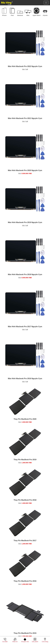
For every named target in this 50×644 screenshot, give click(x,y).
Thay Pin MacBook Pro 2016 (25, 581)
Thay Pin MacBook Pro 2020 (25, 419)
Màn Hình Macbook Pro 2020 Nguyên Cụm (25, 170)
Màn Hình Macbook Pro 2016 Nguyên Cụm (25, 378)
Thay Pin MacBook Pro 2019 (25, 459)
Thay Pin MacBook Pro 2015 (25, 633)
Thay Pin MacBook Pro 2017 (25, 540)
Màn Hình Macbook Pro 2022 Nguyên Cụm (25, 66)
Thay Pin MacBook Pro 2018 (25, 500)
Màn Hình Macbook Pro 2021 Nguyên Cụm (25, 118)
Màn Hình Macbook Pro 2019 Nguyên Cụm (25, 222)
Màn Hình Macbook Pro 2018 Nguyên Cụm (25, 274)
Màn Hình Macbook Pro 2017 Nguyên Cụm (25, 326)
